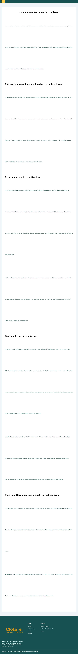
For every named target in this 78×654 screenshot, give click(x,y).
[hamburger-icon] (3, 1)
